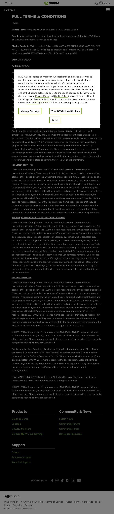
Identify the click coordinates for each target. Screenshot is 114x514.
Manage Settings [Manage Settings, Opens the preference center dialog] (30, 111)
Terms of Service (42, 99)
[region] (57, 98)
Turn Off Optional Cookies (65, 111)
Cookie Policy (61, 96)
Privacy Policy (42, 96)
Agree (54, 119)
